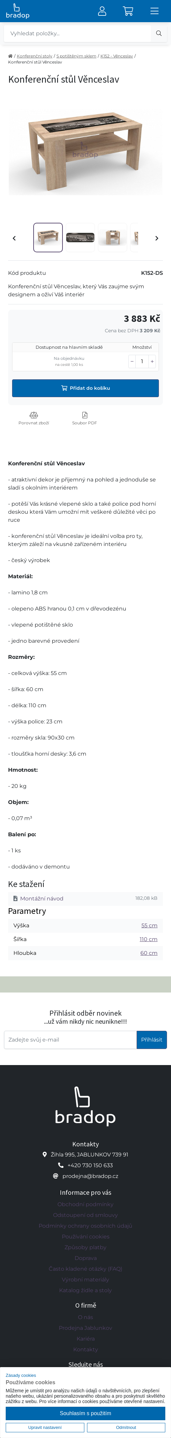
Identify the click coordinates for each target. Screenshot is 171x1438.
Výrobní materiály (85, 1279)
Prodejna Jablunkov (85, 1328)
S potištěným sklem (76, 55)
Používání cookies (86, 1236)
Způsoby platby (85, 1247)
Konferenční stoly (34, 55)
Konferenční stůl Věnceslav (35, 62)
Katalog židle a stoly (85, 1290)
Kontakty (85, 1349)
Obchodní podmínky (85, 1204)
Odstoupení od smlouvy (85, 1215)
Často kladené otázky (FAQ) (85, 1269)
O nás (85, 1317)
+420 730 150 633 (90, 1165)
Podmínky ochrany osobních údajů (85, 1226)
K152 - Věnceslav (116, 55)
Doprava (86, 1258)
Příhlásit (152, 1040)
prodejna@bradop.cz (90, 1176)
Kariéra (86, 1339)
